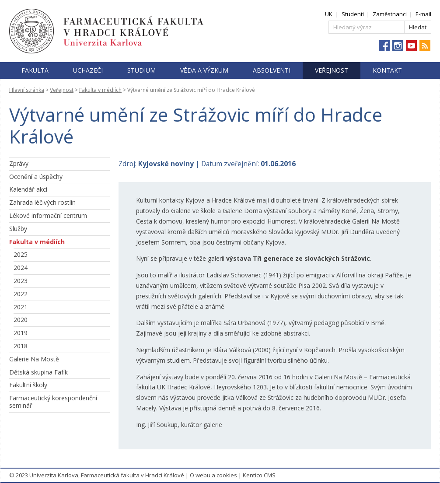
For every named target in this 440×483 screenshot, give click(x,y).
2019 (21, 333)
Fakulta (35, 70)
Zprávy (18, 163)
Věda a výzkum (204, 70)
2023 (21, 280)
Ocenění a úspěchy (36, 176)
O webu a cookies (213, 475)
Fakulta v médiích (100, 90)
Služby (18, 228)
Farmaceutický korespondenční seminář (53, 402)
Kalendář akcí (28, 189)
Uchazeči (88, 70)
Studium (141, 70)
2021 (21, 307)
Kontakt (387, 70)
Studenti (353, 14)
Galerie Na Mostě (34, 359)
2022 (21, 294)
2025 (21, 254)
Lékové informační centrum (48, 215)
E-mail (423, 14)
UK (328, 14)
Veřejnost (331, 70)
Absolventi (271, 70)
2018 (21, 346)
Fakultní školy (28, 385)
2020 (21, 319)
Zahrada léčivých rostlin (42, 202)
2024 (21, 267)
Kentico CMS (259, 475)
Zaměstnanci (390, 14)
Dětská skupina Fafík (38, 372)
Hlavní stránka (26, 90)
